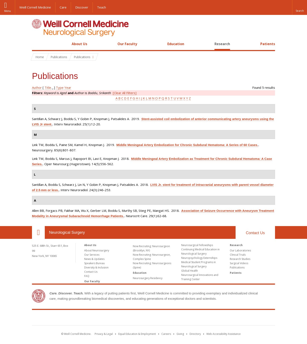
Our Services (91, 255)
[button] (299, 7)
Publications (237, 267)
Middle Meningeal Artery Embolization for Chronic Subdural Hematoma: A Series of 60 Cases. (187, 145)
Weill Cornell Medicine (35, 7)
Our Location (38, 232)
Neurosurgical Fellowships (197, 245)
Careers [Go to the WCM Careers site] (166, 334)
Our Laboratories (240, 250)
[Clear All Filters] (124, 93)
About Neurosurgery (96, 250)
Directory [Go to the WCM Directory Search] (195, 334)
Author (37, 87)
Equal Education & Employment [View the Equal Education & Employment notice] (137, 334)
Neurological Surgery (67, 232)
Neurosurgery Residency (147, 278)
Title (48, 87)
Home (36, 43)
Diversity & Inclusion (96, 267)
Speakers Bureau (94, 263)
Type (60, 87)
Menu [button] (7, 11)
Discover (81, 7)
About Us (79, 44)
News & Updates (94, 259)
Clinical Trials (238, 255)
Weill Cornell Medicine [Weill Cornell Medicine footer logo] (153, 318)
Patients (267, 44)
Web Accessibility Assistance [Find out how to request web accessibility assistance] (223, 334)
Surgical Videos (239, 263)
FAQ (86, 276)
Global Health (189, 270)
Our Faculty (127, 44)
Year (67, 87)
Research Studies (240, 259)
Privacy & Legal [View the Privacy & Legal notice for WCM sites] (104, 334)
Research (222, 44)
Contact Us (255, 233)
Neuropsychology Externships (199, 258)
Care (63, 7)
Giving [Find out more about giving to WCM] (180, 334)
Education (175, 44)
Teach (101, 7)
